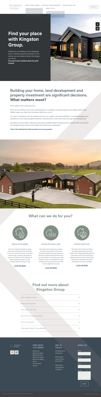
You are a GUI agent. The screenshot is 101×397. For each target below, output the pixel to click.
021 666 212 (58, 369)
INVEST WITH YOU (69, 5)
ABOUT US (50, 8)
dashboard (14, 393)
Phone (79, 357)
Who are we (36, 351)
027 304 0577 (59, 361)
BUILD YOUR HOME (33, 5)
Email (79, 363)
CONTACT (93, 7)
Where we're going (38, 357)
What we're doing (38, 353)
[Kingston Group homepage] (12, 7)
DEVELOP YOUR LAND (51, 244)
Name (79, 350)
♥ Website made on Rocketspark (25, 393)
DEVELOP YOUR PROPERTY (51, 5)
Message (80, 370)
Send (84, 384)
